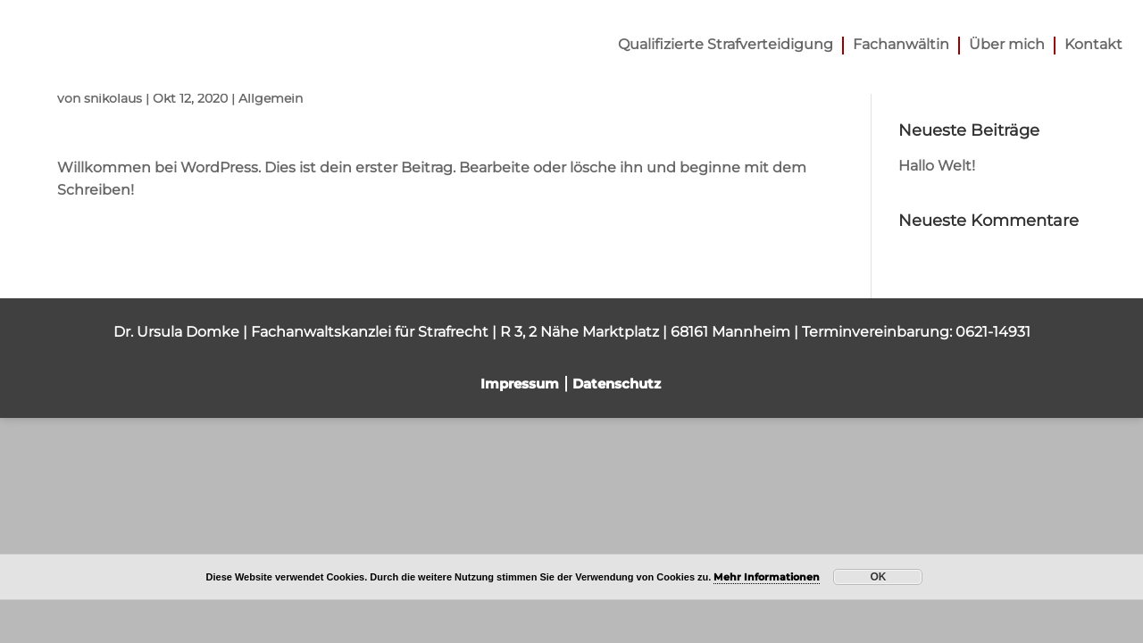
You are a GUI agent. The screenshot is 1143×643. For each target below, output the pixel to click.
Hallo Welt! (936, 165)
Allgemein (270, 98)
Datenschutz (616, 383)
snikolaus (113, 98)
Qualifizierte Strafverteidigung (725, 45)
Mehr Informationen (766, 577)
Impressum (519, 383)
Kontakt (1093, 45)
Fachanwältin (901, 45)
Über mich (1007, 45)
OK (878, 577)
